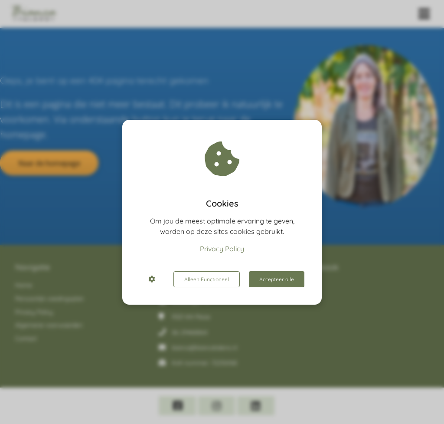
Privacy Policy (222, 248)
